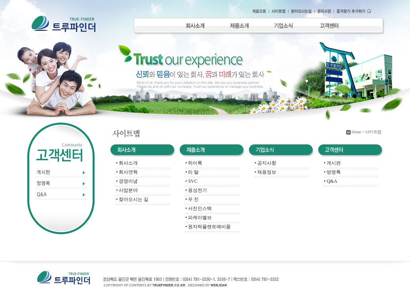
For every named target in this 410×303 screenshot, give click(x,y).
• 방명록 (332, 172)
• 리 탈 (192, 172)
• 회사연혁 (127, 172)
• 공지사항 (265, 163)
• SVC (191, 181)
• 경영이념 (127, 181)
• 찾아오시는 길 (132, 199)
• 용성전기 (196, 190)
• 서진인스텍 (198, 208)
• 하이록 (193, 163)
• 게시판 (332, 163)
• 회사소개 (127, 163)
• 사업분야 (127, 190)
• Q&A (330, 181)
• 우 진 (192, 199)
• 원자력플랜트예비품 (208, 226)
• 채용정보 (265, 172)
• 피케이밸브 (198, 217)
